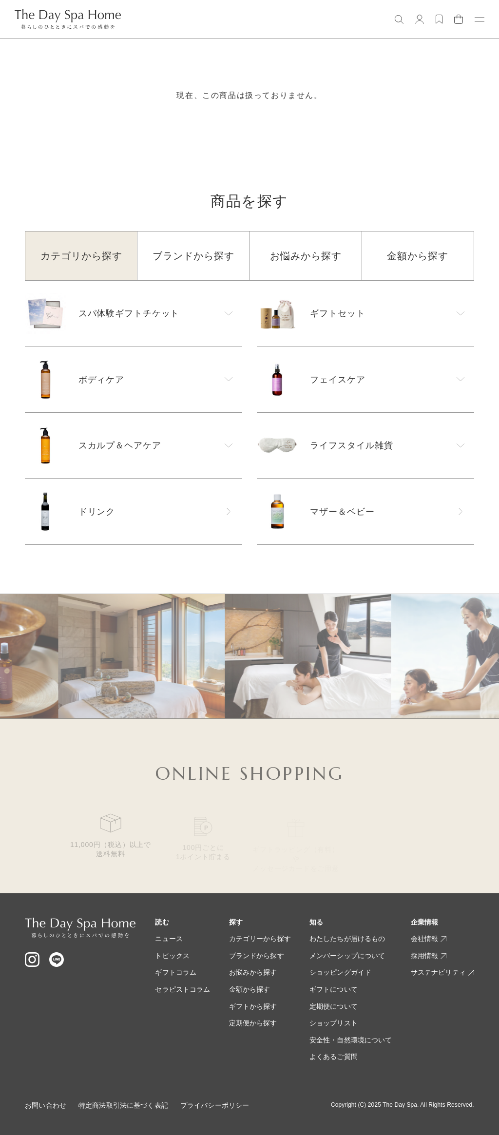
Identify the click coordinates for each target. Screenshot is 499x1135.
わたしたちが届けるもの (347, 939)
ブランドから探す (256, 956)
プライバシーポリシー (214, 1105)
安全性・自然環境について (350, 1040)
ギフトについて (333, 989)
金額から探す (249, 989)
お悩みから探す (253, 972)
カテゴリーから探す (260, 939)
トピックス (172, 956)
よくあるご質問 (333, 1056)
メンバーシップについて (347, 956)
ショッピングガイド (340, 972)
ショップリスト (333, 1023)
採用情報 (429, 956)
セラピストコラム (182, 989)
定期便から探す (253, 1023)
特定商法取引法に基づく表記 (123, 1105)
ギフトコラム (175, 972)
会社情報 (429, 939)
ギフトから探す (253, 1006)
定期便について (333, 1006)
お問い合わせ (45, 1105)
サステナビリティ (442, 972)
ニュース (169, 939)
